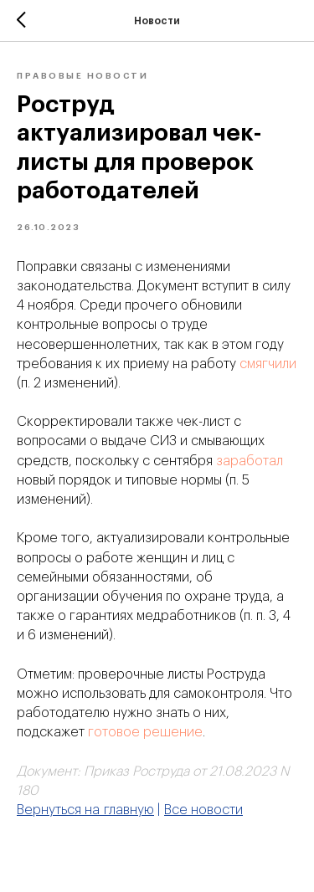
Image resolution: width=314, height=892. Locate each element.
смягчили (267, 364)
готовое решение (145, 732)
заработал (249, 461)
